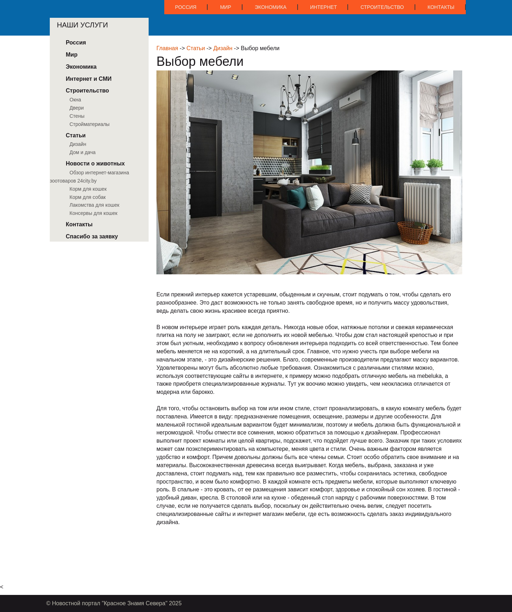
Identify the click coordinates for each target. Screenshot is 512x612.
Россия (185, 7)
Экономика (270, 7)
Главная (167, 48)
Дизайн (223, 48)
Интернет (323, 7)
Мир (225, 7)
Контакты (440, 7)
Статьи (195, 48)
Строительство (382, 7)
